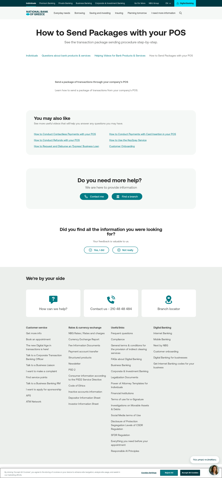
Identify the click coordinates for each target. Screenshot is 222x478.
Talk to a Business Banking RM (43, 383)
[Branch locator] (169, 303)
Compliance (118, 339)
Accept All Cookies (190, 473)
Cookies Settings (148, 473)
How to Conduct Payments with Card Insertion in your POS (142, 134)
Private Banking (65, 3)
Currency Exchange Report (84, 339)
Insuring (119, 13)
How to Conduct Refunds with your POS (57, 140)
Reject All (169, 473)
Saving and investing (100, 13)
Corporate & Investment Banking (110, 3)
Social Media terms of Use (126, 415)
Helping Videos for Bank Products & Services (120, 55)
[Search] (180, 13)
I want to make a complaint (41, 371)
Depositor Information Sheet (84, 397)
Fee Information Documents (84, 345)
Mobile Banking (162, 339)
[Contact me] (94, 196)
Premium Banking (47, 3)
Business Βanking (121, 365)
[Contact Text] (111, 303)
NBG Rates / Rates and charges (87, 333)
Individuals (31, 3)
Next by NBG (160, 345)
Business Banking (84, 3)
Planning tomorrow (137, 13)
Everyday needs (62, 13)
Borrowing (80, 13)
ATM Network (33, 401)
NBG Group (154, 3)
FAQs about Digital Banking (126, 359)
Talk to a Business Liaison (40, 365)
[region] (111, 473)
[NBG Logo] (37, 13)
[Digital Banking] (185, 3)
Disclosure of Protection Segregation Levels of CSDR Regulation (127, 425)
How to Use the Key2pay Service (128, 140)
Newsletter (75, 363)
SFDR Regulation (120, 435)
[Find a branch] (127, 196)
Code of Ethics (77, 385)
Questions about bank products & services (66, 55)
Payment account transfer (83, 351)
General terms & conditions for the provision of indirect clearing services (129, 349)
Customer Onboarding (122, 146)
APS (28, 395)
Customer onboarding (165, 351)
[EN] (168, 3)
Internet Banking (162, 333)
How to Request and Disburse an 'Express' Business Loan (66, 146)
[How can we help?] (53, 303)
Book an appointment (38, 339)
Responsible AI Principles (125, 450)
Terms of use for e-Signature (127, 399)
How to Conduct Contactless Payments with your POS (65, 134)
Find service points (36, 377)
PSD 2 (72, 369)
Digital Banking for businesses (170, 357)
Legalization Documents (124, 377)
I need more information (163, 13)
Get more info (33, 333)
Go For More (139, 3)
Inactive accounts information (85, 391)
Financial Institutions (122, 393)
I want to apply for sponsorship (43, 389)
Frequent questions (122, 333)
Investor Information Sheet (84, 403)
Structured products (80, 357)
